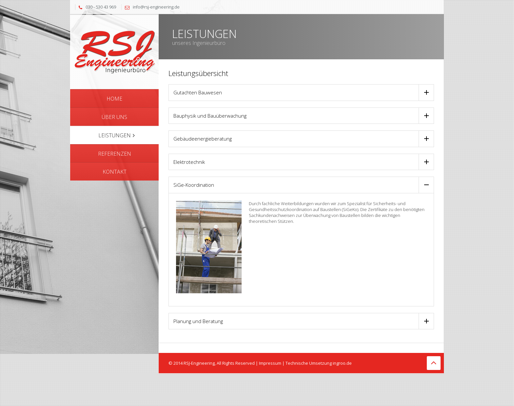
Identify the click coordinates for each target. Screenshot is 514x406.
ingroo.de (342, 363)
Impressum (270, 363)
